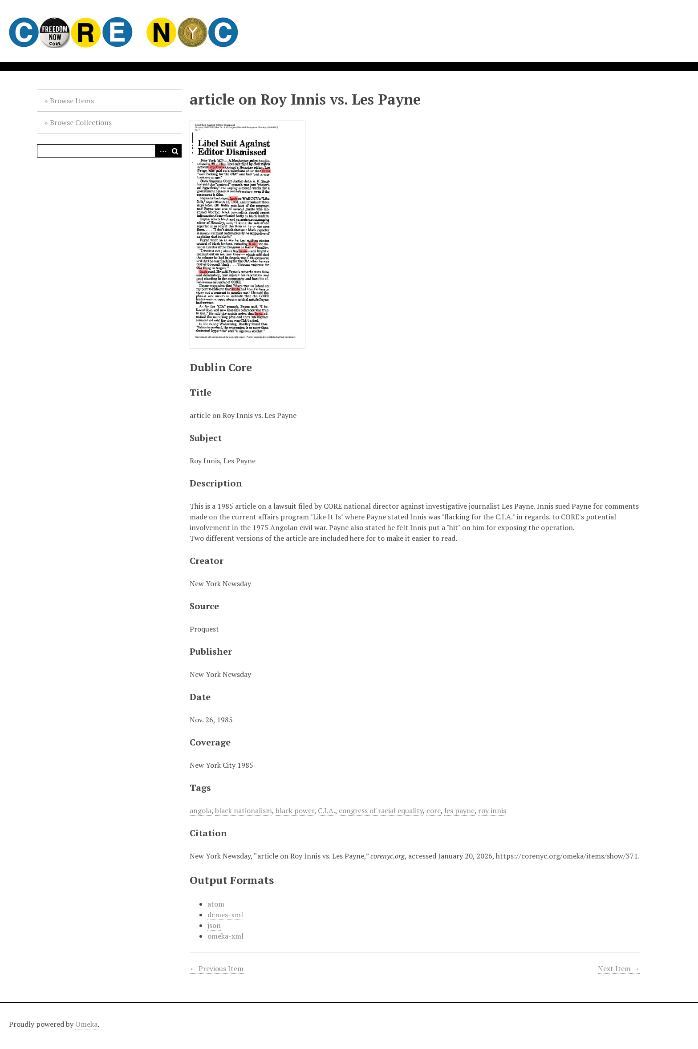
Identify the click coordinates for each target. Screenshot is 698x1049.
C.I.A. (326, 810)
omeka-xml (225, 936)
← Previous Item (216, 968)
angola (200, 810)
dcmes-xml (225, 914)
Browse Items (72, 100)
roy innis (492, 810)
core (433, 810)
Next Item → (619, 968)
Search (175, 151)
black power (295, 810)
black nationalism (243, 810)
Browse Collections (81, 122)
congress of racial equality (381, 810)
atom (215, 904)
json (214, 925)
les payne (459, 810)
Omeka (86, 1024)
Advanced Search (161, 151)
